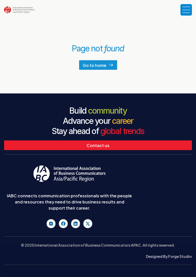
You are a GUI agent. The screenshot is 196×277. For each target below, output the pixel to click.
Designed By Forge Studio (169, 256)
